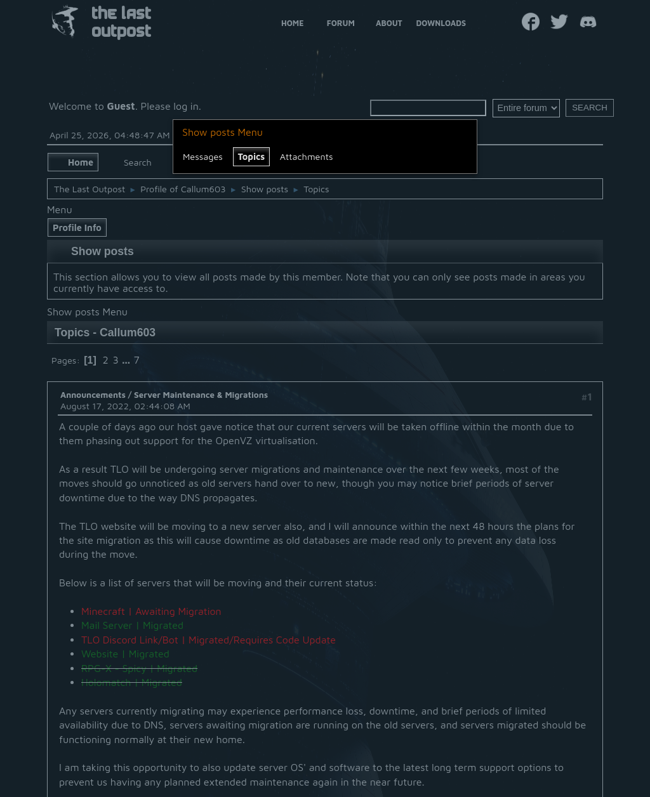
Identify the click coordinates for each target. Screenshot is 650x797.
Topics (251, 156)
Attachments (306, 156)
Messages (203, 156)
